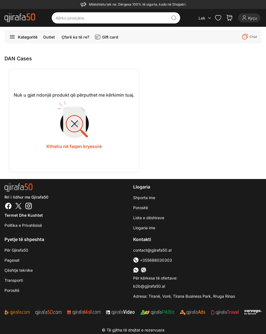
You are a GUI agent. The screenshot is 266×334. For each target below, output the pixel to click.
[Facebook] (8, 206)
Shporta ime (144, 197)
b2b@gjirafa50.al (149, 286)
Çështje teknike (18, 270)
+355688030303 (152, 260)
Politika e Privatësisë (23, 225)
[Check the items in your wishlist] (218, 18)
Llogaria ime (144, 227)
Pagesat (12, 260)
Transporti (13, 280)
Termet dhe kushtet (23, 215)
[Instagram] (28, 206)
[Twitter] (18, 206)
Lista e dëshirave (148, 217)
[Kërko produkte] (112, 17)
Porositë (140, 207)
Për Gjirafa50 (16, 250)
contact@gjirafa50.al (152, 250)
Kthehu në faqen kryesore (74, 146)
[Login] (249, 17)
